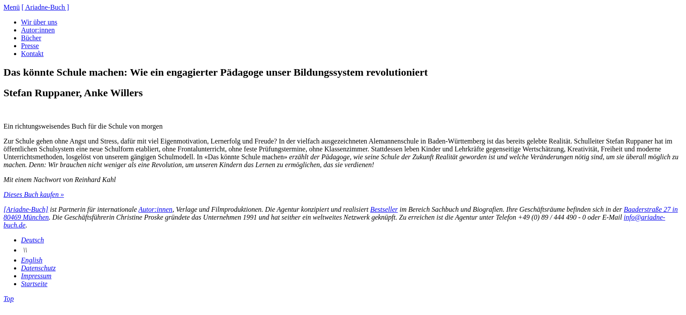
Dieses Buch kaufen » (34, 194)
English (31, 260)
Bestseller (384, 209)
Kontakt (32, 53)
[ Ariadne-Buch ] (45, 7)
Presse (30, 45)
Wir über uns (39, 22)
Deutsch (32, 240)
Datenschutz (38, 268)
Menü (12, 7)
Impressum (36, 276)
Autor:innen (38, 30)
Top (9, 298)
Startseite (34, 283)
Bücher (31, 38)
